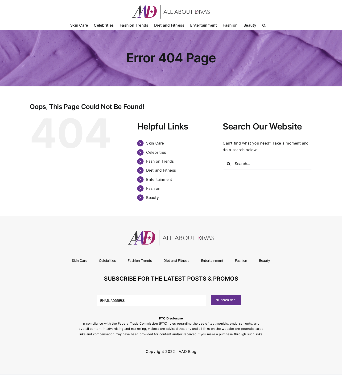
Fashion (153, 188)
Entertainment (159, 179)
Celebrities (156, 152)
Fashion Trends (160, 161)
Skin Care (155, 143)
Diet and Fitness (161, 170)
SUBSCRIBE (226, 300)
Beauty (152, 197)
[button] (264, 25)
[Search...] (267, 163)
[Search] (229, 163)
